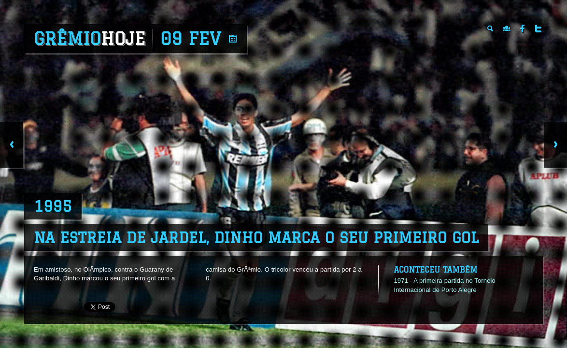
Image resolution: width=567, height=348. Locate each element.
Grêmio (89, 38)
